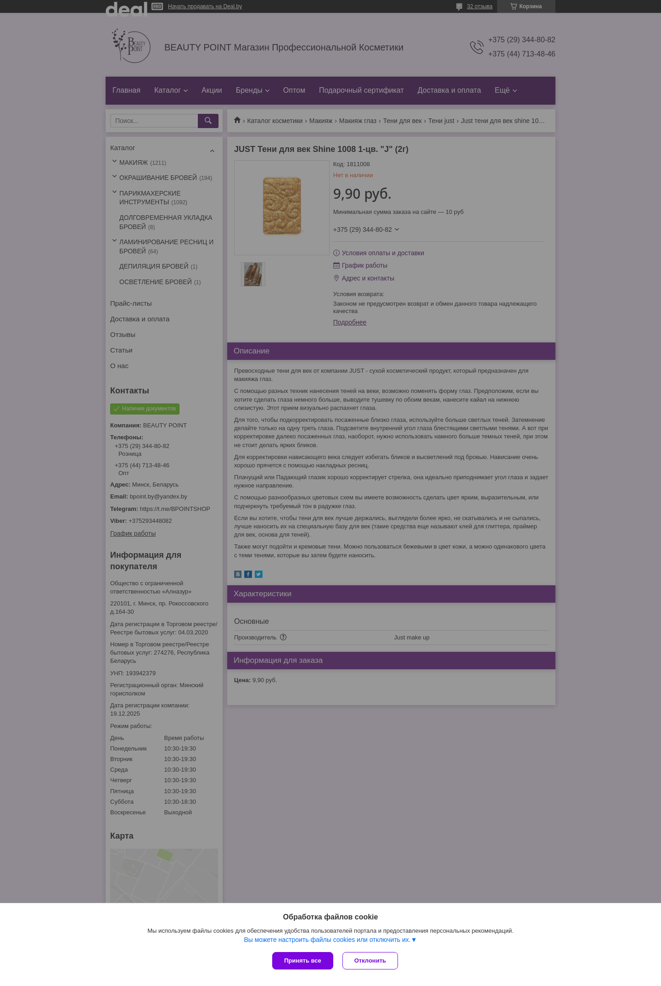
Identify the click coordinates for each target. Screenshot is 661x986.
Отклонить (370, 960)
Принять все (302, 960)
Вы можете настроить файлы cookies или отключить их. (327, 939)
